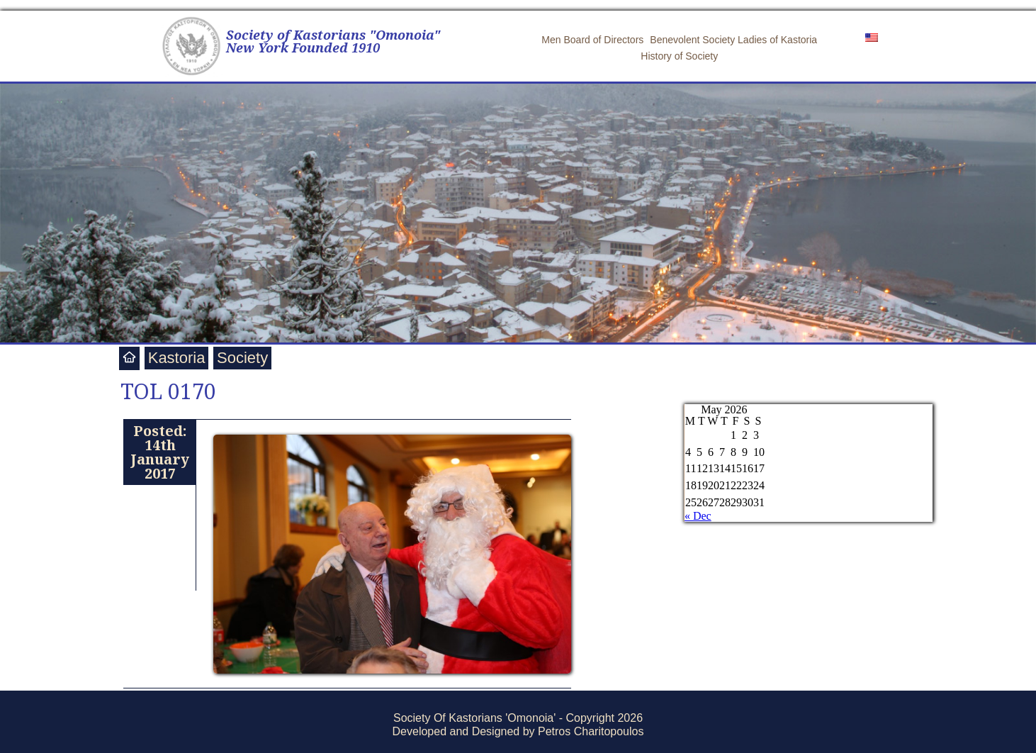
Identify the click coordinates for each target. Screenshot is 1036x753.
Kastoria (176, 358)
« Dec (698, 516)
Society (242, 358)
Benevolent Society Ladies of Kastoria (733, 39)
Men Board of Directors (592, 39)
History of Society (679, 56)
